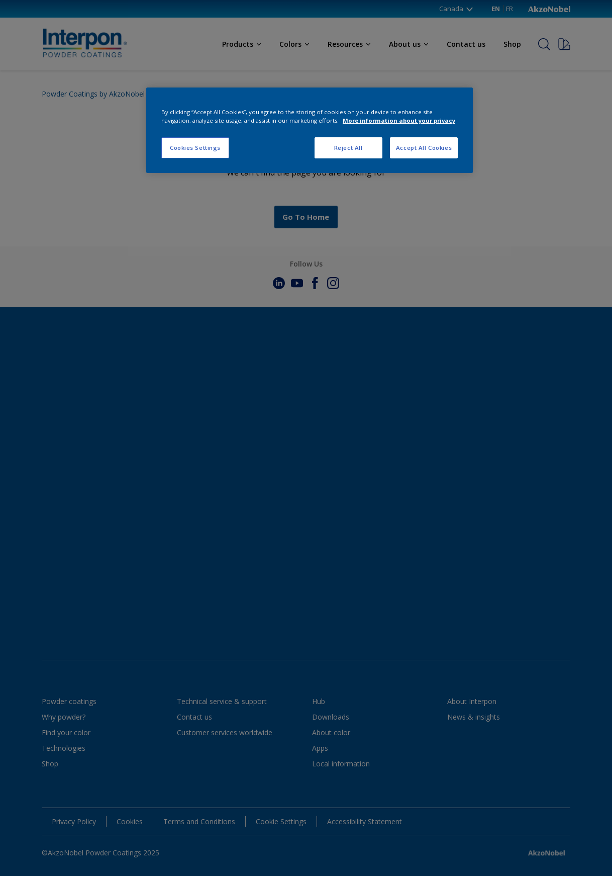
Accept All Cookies (424, 147)
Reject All (348, 147)
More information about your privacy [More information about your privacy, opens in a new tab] (399, 120)
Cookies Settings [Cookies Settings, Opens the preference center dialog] (195, 147)
